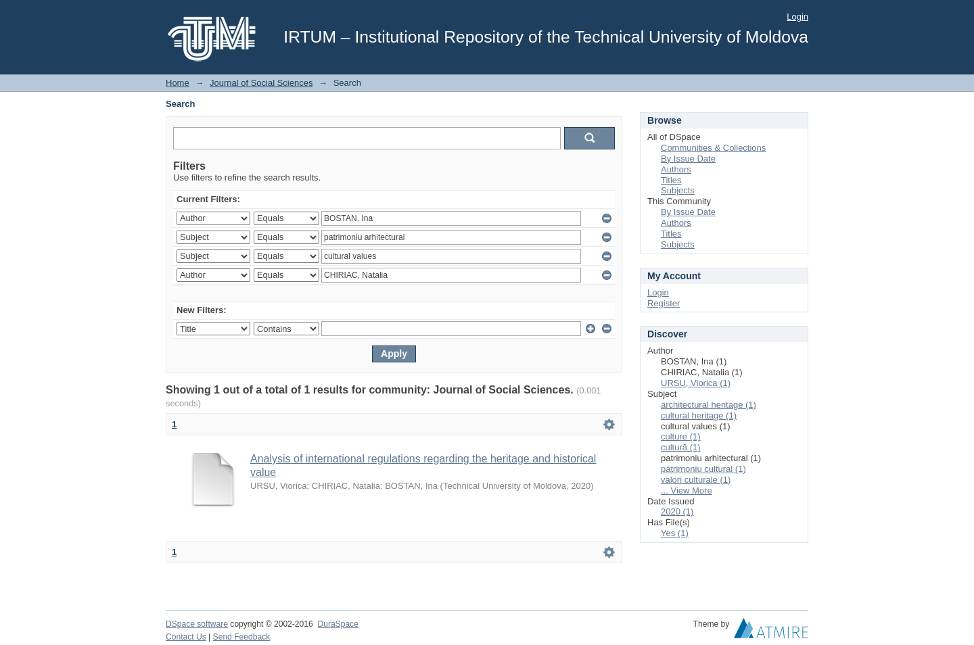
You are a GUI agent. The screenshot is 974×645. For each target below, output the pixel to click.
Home (177, 83)
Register (663, 303)
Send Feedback (242, 637)
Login (797, 16)
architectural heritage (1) (708, 405)
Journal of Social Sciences (261, 83)
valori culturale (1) (695, 480)
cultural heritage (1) (699, 415)
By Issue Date (688, 158)
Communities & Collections (713, 148)
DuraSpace (337, 624)
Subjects (678, 190)
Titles (671, 180)
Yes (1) (675, 533)
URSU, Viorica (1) (695, 383)
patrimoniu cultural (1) (703, 469)
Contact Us (186, 637)
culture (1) (681, 436)
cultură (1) (681, 447)
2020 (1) (677, 511)
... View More (686, 490)
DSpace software (197, 624)
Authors (676, 169)
